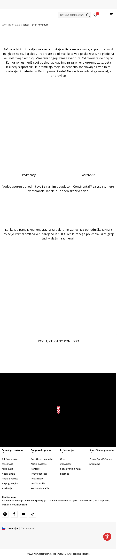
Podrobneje (29, 175)
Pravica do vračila (40, 488)
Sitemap (64, 473)
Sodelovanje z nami (70, 468)
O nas (63, 459)
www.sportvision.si (42, 553)
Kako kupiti (7, 468)
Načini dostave (39, 463)
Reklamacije (37, 478)
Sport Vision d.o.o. (11, 24)
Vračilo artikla (38, 483)
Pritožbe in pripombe (42, 459)
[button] (74, 15)
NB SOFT (64, 553)
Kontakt (35, 468)
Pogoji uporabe (39, 473)
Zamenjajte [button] (27, 528)
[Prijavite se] (95, 14)
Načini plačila (8, 473)
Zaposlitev (65, 463)
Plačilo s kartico (10, 478)
